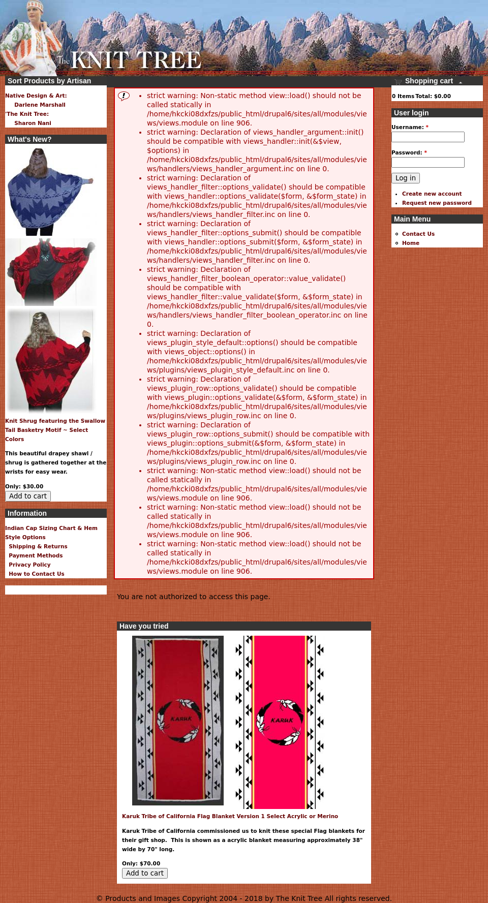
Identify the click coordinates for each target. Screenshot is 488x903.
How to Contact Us (35, 574)
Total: (423, 96)
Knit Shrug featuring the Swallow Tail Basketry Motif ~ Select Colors (55, 430)
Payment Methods (34, 555)
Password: (409, 152)
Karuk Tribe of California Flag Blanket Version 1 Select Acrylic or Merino (230, 816)
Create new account (432, 194)
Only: (131, 863)
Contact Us (418, 234)
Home (410, 243)
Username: (410, 127)
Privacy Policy (28, 565)
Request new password (437, 203)
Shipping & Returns (36, 546)
